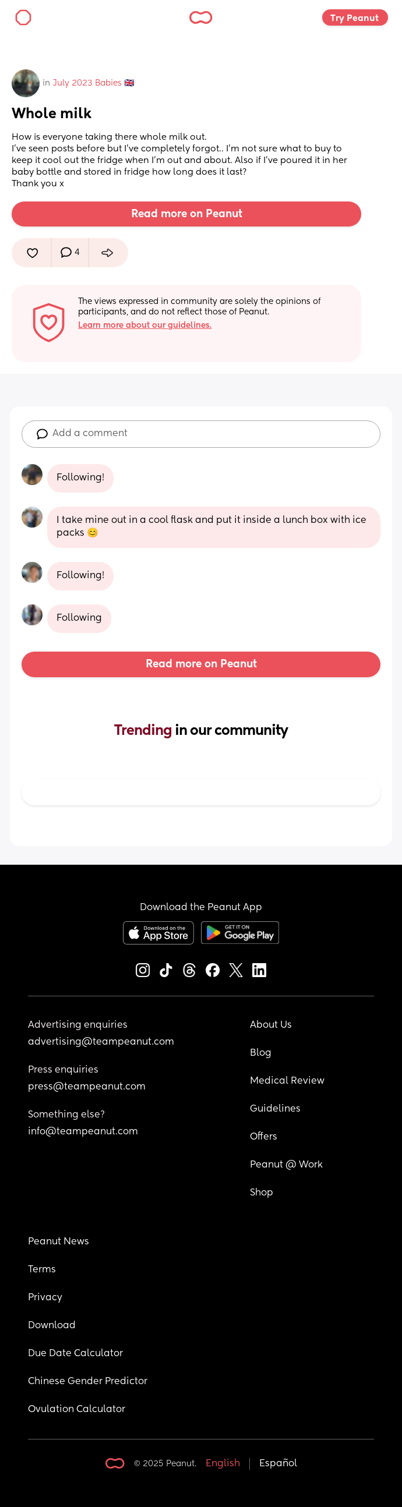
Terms (42, 1270)
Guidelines (275, 1109)
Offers (263, 1137)
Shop (261, 1193)
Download (52, 1326)
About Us (271, 1025)
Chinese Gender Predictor (87, 1381)
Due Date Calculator (75, 1354)
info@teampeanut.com (83, 1132)
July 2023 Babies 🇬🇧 (93, 83)
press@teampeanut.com (87, 1087)
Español (278, 1464)
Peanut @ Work (286, 1165)
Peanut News (58, 1242)
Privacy (45, 1298)
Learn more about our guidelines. (144, 325)
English (223, 1464)
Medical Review (287, 1081)
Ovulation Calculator (76, 1409)
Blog (260, 1053)
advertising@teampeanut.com (101, 1042)
